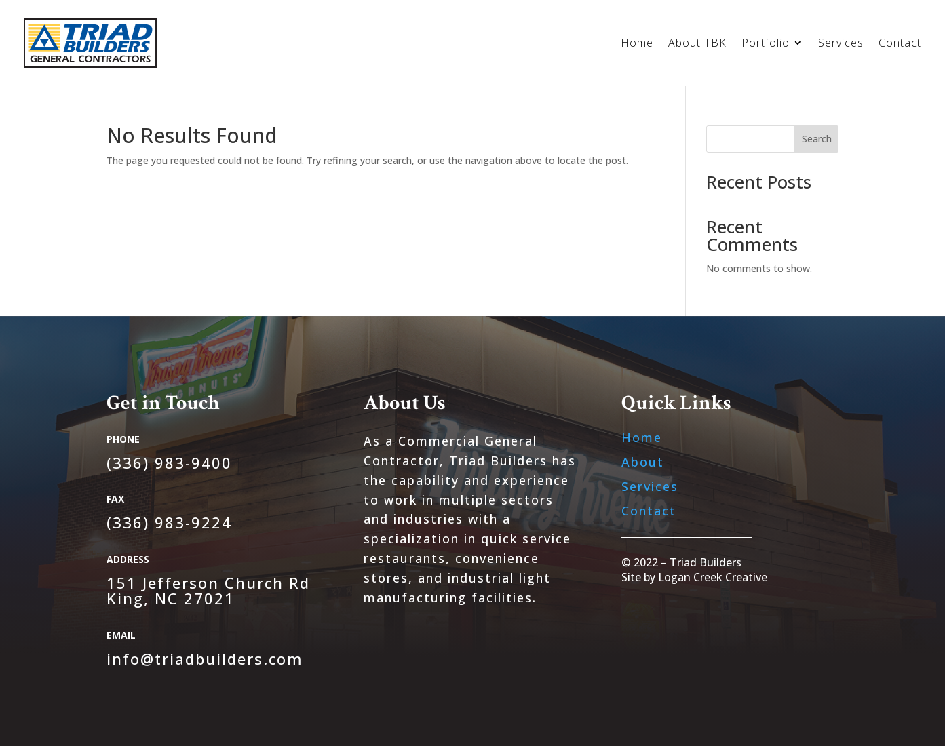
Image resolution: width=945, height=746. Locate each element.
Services (841, 44)
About (642, 462)
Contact (900, 44)
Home (637, 44)
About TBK (697, 44)
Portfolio (765, 44)
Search (817, 138)
